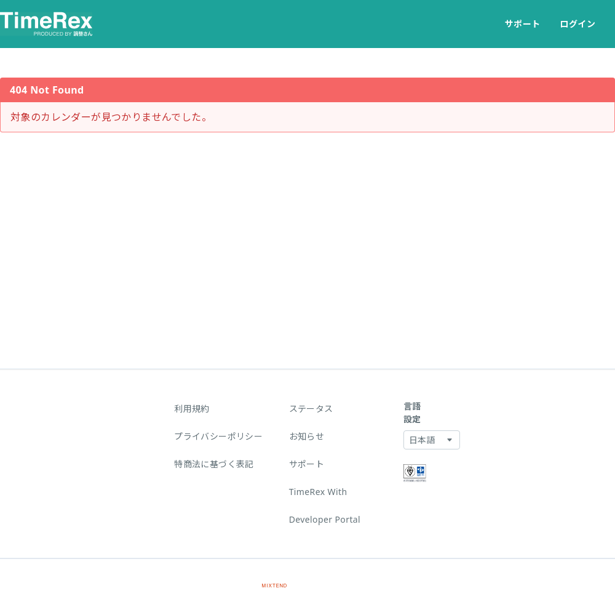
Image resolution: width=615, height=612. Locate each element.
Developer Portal (325, 519)
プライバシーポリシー (218, 436)
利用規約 (192, 408)
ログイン (577, 24)
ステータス (311, 408)
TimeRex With (318, 491)
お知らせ (307, 436)
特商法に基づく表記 (214, 464)
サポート (523, 24)
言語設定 (412, 412)
